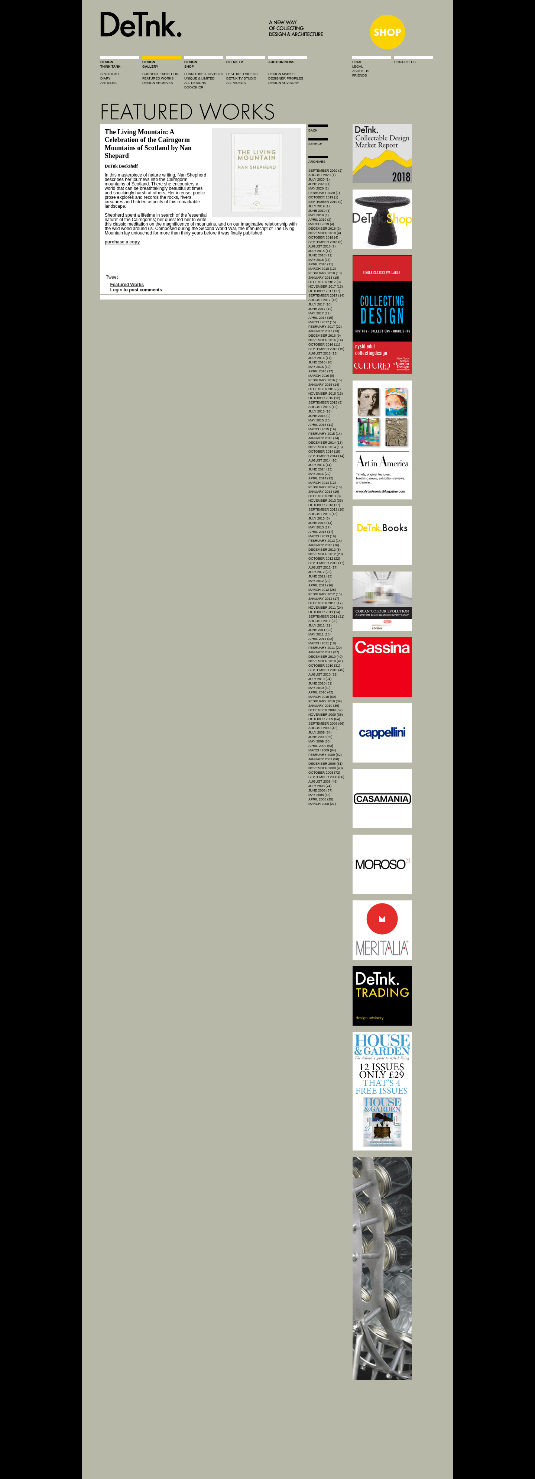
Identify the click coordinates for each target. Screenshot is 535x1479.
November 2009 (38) (325, 714)
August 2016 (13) (322, 353)
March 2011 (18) (322, 643)
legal (357, 66)
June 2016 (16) (320, 362)
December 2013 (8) (324, 496)
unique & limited (199, 78)
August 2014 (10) (322, 460)
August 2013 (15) (322, 514)
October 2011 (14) (324, 612)
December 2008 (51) (325, 764)
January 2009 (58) (323, 759)
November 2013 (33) (325, 500)
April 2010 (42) (320, 692)
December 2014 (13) (325, 442)
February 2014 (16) (325, 487)
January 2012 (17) (323, 599)
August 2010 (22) (322, 674)
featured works (158, 78)
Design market (282, 74)
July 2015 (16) (319, 411)
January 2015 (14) (323, 438)
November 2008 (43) (325, 768)
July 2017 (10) (319, 304)
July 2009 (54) (319, 732)
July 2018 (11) (319, 251)
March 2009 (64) (322, 750)
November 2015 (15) (325, 393)
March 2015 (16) (322, 429)
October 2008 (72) (324, 772)
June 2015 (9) (319, 416)
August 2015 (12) (322, 407)
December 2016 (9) (324, 335)
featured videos (241, 74)
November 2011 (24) (325, 607)
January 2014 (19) (323, 491)
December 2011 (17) (325, 603)
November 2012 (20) (325, 554)
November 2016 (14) (325, 340)
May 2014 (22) (319, 474)
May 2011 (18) (319, 634)
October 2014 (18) (324, 451)
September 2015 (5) (325, 402)
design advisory (283, 83)
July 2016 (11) (319, 358)
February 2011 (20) (325, 648)
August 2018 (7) (321, 246)
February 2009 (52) (325, 755)
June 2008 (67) (320, 790)
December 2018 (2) (324, 228)
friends (359, 75)
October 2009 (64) (324, 719)
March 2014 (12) (322, 483)
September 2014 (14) (326, 456)
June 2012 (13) (320, 576)
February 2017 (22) (325, 327)
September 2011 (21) (326, 616)
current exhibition (160, 74)
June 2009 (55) (320, 737)
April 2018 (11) (320, 264)
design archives (157, 83)
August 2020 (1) (321, 175)
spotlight (109, 74)
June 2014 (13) (320, 469)
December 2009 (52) (325, 710)
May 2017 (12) (319, 313)
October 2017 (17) (324, 291)
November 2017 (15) (325, 286)
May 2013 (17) (319, 527)
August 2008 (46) (322, 781)
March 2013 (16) (322, 536)
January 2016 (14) (323, 384)
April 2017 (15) (320, 318)
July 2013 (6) (319, 518)
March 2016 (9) (321, 376)
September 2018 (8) (325, 242)
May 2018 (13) (319, 260)
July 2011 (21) (319, 625)
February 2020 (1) (324, 193)
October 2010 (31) (324, 665)
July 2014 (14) (319, 465)
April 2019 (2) (319, 219)
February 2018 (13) (325, 273)
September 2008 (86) (326, 777)
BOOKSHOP (194, 87)
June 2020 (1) (319, 184)
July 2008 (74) (319, 786)
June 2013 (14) (320, 523)
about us (360, 71)
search (315, 144)
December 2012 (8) (324, 549)
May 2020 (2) (318, 188)
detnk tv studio (241, 78)
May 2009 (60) (319, 741)
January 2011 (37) (323, 652)
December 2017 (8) (324, 282)
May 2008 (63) (319, 795)
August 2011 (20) (322, 621)
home (357, 62)
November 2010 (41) (325, 661)
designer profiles (285, 78)
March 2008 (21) (322, 804)
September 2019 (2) (325, 202)
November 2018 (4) (324, 233)
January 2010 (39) (323, 706)
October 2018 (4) (323, 237)
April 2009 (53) (320, 746)
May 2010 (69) (319, 688)
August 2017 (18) (322, 300)
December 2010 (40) (325, 656)
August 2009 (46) (322, 728)
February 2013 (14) (325, 541)
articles (108, 83)
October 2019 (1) (323, 197)
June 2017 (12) (320, 309)
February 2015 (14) (325, 434)
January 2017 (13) (323, 331)
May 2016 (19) (319, 367)
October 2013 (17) (324, 505)
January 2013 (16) (323, 545)
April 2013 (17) (320, 532)
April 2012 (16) (320, 585)
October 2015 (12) (324, 398)
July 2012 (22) (319, 572)
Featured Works (127, 284)
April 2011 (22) (320, 639)
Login (116, 289)
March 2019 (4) (321, 224)
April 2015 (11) (320, 425)
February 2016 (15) (325, 380)
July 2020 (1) (319, 179)
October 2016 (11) (324, 344)
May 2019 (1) (318, 215)
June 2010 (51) (320, 683)
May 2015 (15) (319, 420)
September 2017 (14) (326, 295)
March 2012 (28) (322, 590)
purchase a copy (122, 242)
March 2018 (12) (322, 269)
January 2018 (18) (323, 277)
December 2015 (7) (324, 389)
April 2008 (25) (320, 799)
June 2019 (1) (319, 211)
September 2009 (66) (326, 723)
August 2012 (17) (322, 567)
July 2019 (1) (319, 206)
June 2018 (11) (320, 255)
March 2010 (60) (322, 697)
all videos (236, 83)
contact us (405, 62)
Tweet (112, 277)
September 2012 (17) (326, 563)
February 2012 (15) (325, 594)
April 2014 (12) (320, 478)
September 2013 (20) (326, 509)
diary (105, 78)
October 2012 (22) (324, 558)
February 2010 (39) (325, 701)
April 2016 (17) (320, 371)
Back (313, 130)
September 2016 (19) (326, 349)
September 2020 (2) (325, 170)
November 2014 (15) (325, 447)
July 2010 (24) (319, 679)
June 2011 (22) (320, 630)
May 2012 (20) (319, 581)
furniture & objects (203, 74)
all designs (195, 83)
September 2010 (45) (326, 670)
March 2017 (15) (322, 322)
